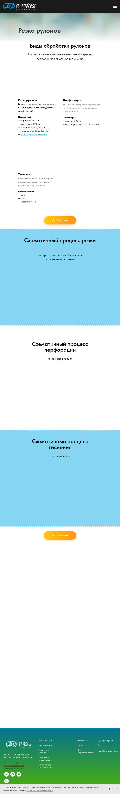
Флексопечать (45, 740)
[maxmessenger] (12, 776)
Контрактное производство (45, 766)
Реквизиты (83, 740)
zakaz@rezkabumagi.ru (109, 751)
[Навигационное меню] (115, 6)
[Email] (18, 776)
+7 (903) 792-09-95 (106, 743)
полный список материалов (34, 134)
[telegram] (6, 776)
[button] (60, 220)
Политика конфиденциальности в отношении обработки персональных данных (17, 765)
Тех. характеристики (85, 751)
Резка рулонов (45, 745)
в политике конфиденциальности (40, 790)
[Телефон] (6, 782)
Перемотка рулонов (43, 751)
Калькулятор (84, 745)
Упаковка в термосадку (44, 758)
